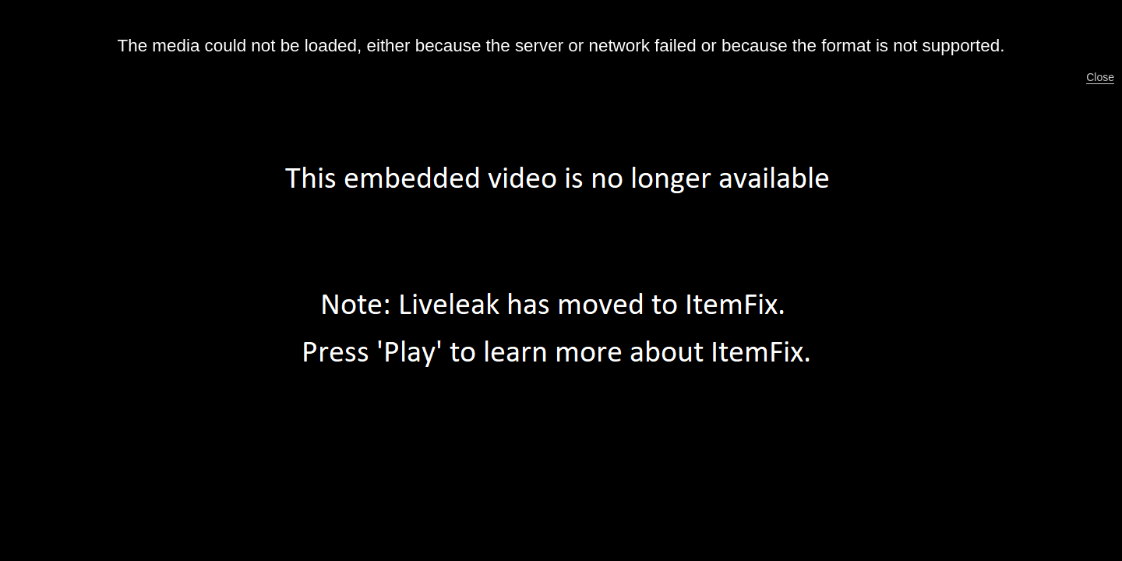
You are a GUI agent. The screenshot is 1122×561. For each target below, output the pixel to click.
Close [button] (1100, 77)
